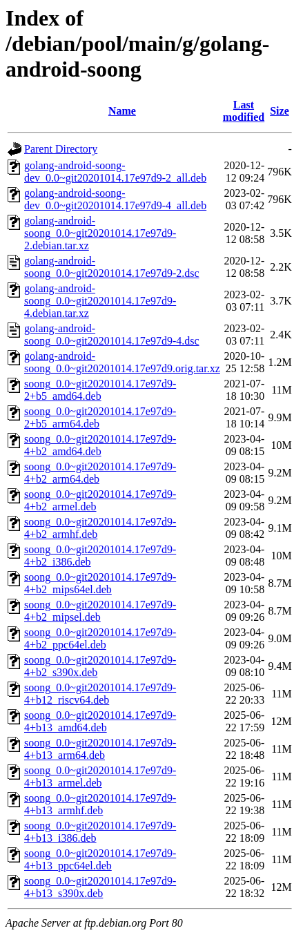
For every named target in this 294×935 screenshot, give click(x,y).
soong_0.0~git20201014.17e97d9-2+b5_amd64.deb (100, 390)
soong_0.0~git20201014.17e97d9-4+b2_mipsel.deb (100, 611)
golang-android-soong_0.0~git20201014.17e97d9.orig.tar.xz (122, 362)
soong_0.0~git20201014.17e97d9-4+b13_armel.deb (100, 776)
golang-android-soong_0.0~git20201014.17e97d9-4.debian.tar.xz (100, 300)
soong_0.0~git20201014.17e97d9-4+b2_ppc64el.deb (100, 638)
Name (122, 111)
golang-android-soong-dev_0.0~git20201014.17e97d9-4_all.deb (115, 199)
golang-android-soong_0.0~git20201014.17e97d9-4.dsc (111, 334)
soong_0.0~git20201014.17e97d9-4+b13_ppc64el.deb (100, 859)
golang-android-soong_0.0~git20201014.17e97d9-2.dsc (111, 267)
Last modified (243, 111)
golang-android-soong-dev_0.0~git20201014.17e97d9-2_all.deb (115, 172)
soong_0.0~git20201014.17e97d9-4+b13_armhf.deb (100, 804)
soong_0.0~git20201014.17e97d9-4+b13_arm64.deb (100, 749)
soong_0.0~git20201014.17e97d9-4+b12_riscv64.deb (100, 694)
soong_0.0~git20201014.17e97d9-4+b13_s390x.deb (100, 887)
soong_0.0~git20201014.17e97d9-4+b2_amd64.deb (100, 445)
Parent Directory (60, 149)
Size (279, 111)
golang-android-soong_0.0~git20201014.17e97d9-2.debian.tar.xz (100, 233)
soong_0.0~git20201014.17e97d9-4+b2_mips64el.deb (100, 583)
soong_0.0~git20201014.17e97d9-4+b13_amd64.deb (100, 721)
